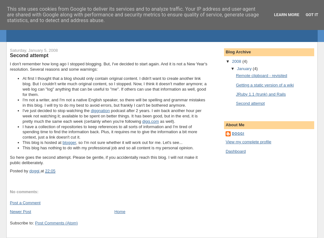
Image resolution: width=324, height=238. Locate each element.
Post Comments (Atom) (56, 223)
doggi (238, 133)
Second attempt (250, 103)
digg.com (150, 121)
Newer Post (20, 211)
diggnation (100, 110)
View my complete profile (248, 142)
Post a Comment (25, 202)
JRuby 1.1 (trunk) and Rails (261, 94)
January (245, 68)
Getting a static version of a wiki (265, 85)
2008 (237, 61)
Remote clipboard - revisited (261, 75)
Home (119, 211)
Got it (312, 14)
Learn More (286, 14)
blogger (69, 142)
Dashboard (236, 151)
